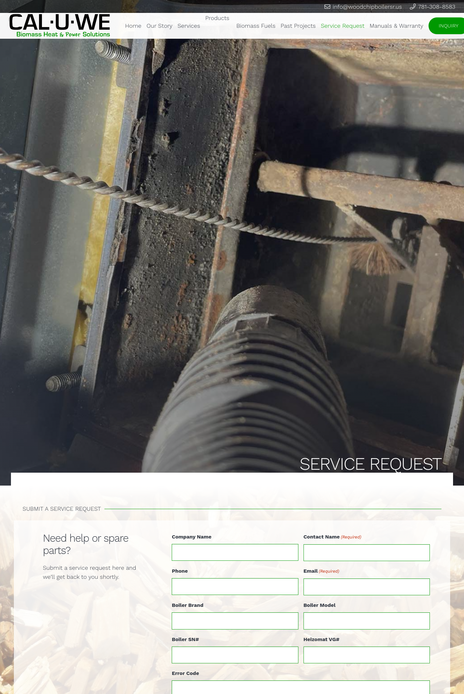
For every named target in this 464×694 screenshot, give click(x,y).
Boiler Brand (187, 605)
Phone (180, 571)
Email (321, 571)
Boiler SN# (185, 639)
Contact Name (333, 537)
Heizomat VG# (322, 639)
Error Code (185, 673)
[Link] (60, 26)
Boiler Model (320, 605)
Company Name (191, 537)
